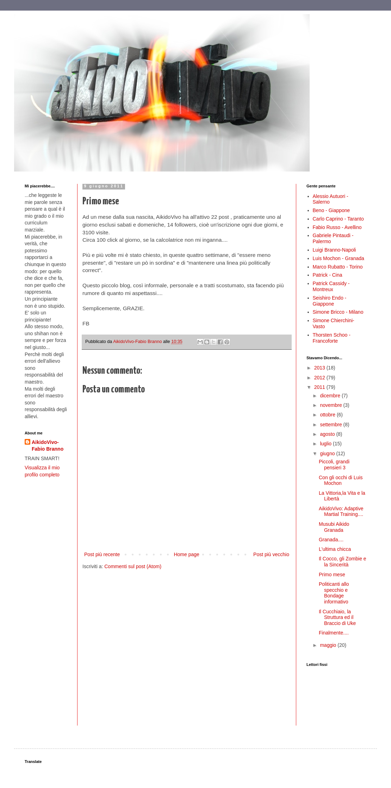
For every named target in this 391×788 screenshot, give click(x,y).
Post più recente (102, 554)
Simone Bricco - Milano (338, 312)
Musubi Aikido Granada (334, 527)
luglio (326, 443)
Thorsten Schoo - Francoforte (331, 338)
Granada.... (331, 539)
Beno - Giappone (331, 210)
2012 (320, 377)
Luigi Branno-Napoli (334, 250)
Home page (186, 554)
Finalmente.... (334, 633)
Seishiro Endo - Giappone (330, 301)
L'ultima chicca (335, 549)
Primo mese (332, 574)
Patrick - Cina (327, 275)
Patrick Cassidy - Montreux (331, 286)
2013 (320, 368)
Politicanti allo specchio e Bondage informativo (334, 592)
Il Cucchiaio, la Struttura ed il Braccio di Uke (337, 617)
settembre (331, 424)
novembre (331, 405)
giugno (328, 453)
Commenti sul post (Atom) (132, 566)
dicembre (330, 395)
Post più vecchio (271, 554)
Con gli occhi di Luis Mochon (341, 480)
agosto (328, 434)
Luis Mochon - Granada (338, 258)
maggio (328, 645)
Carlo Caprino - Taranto (338, 219)
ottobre (328, 414)
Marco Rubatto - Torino (338, 267)
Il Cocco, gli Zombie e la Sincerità (342, 561)
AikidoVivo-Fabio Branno (47, 445)
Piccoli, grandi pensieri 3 (334, 464)
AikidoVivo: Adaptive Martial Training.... (341, 511)
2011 (320, 387)
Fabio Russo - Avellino (337, 227)
